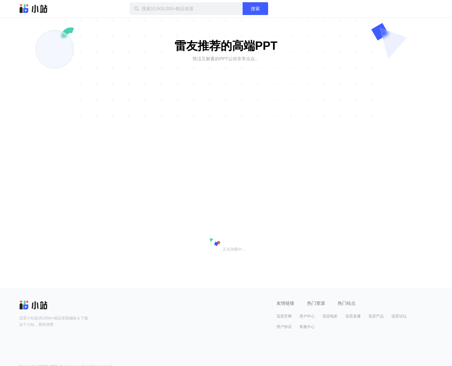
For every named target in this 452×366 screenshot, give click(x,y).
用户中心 (307, 316)
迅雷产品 (376, 316)
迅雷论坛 (399, 316)
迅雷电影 (330, 316)
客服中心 (307, 327)
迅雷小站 (33, 8)
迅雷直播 (353, 316)
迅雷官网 (284, 316)
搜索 (255, 8)
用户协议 (284, 327)
